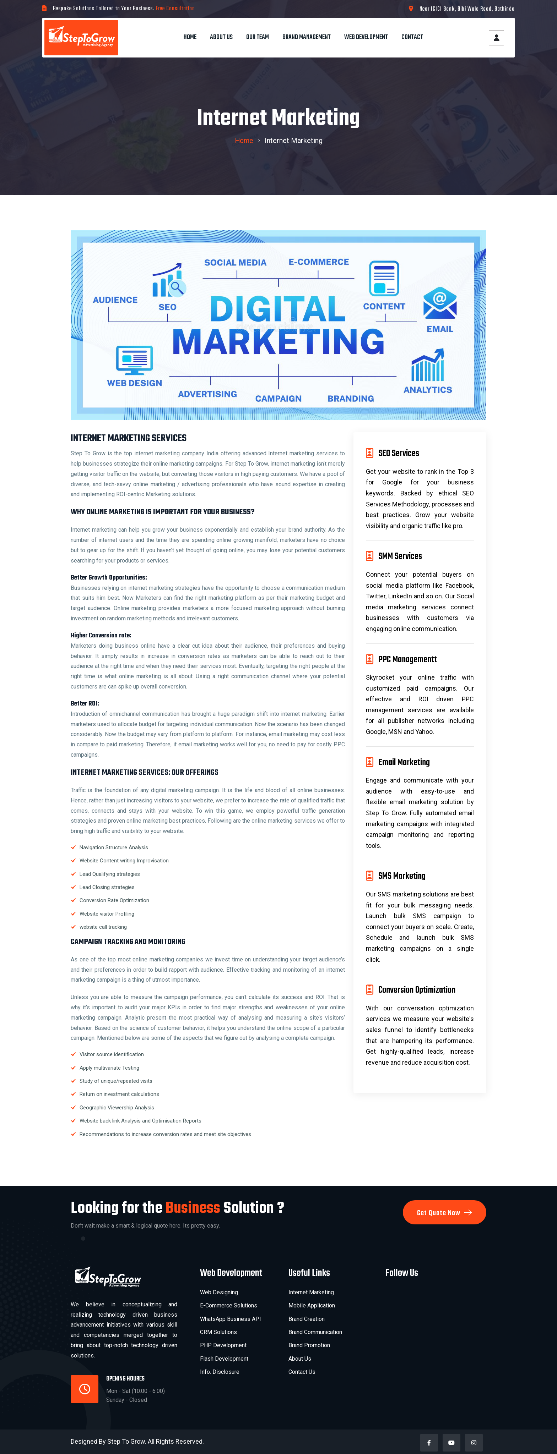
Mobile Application (311, 1305)
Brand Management (306, 37)
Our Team (257, 37)
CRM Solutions (218, 1332)
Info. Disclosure (219, 1371)
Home (190, 37)
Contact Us (301, 1371)
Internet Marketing (311, 1292)
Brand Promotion (309, 1345)
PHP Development (223, 1345)
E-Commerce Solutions (228, 1305)
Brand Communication (315, 1332)
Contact (412, 37)
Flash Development (224, 1358)
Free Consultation (175, 8)
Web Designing (219, 1292)
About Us (221, 37)
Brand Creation (306, 1319)
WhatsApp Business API (230, 1319)
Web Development (366, 37)
